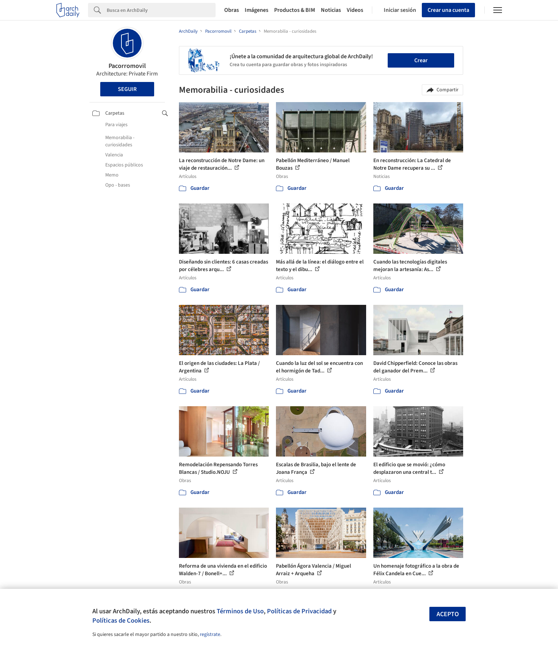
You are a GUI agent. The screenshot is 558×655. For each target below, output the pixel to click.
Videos (355, 10)
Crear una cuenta (448, 10)
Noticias (331, 10)
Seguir (127, 89)
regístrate (210, 634)
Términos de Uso (240, 611)
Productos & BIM (294, 10)
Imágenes (256, 10)
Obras (231, 10)
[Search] (161, 10)
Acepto (448, 614)
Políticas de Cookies (120, 620)
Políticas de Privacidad (299, 611)
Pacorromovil (127, 65)
